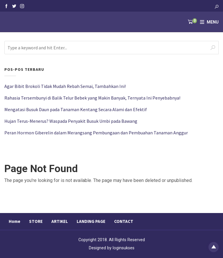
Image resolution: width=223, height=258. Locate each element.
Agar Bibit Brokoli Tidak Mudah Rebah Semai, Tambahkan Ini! (65, 86)
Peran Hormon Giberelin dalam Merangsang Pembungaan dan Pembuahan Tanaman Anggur (96, 133)
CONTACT (123, 221)
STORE (36, 221)
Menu (213, 22)
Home (14, 221)
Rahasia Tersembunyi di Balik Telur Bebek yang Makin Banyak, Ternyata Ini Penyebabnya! (92, 98)
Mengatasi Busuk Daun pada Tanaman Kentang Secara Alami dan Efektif (75, 109)
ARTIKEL (59, 221)
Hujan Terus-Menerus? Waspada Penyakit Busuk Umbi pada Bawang (70, 121)
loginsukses (123, 248)
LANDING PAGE (91, 221)
